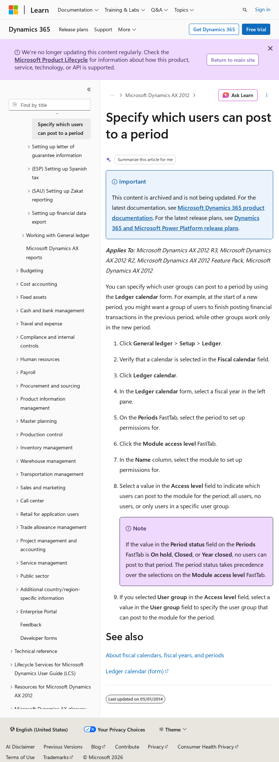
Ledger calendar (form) (135, 671)
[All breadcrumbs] (112, 95)
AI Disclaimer (20, 746)
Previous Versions (63, 746)
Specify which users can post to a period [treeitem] (60, 129)
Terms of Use (20, 757)
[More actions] (266, 95)
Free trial (256, 29)
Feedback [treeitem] (30, 624)
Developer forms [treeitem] (38, 637)
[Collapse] (89, 89)
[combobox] (50, 105)
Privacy (156, 746)
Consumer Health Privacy (206, 746)
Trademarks (56, 757)
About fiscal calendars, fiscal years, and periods (165, 655)
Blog (96, 746)
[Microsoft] (13, 10)
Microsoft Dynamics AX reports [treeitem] (52, 253)
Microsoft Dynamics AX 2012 (157, 95)
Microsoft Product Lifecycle (51, 59)
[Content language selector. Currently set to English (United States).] (39, 729)
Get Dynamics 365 (214, 29)
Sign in (262, 9)
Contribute (127, 746)
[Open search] (245, 9)
